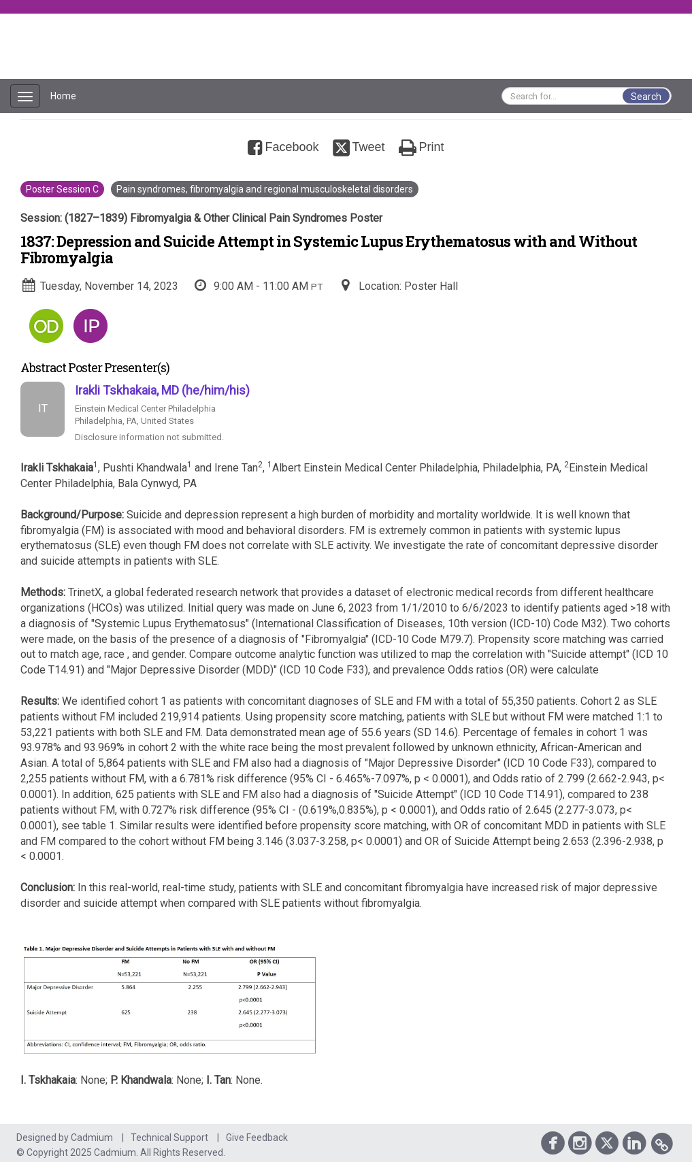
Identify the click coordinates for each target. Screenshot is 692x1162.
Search (646, 96)
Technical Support (169, 1137)
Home (63, 95)
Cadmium (92, 1137)
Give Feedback (257, 1137)
